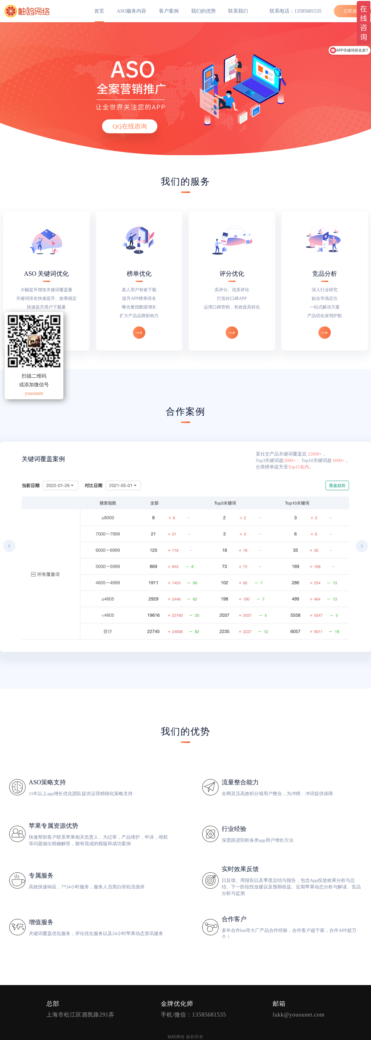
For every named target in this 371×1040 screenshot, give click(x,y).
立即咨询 (352, 11)
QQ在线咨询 (130, 126)
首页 (99, 11)
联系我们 (238, 11)
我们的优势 (203, 11)
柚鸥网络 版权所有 (185, 1036)
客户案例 (169, 11)
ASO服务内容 (131, 11)
